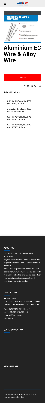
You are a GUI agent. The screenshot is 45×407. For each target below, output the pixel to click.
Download (22, 78)
